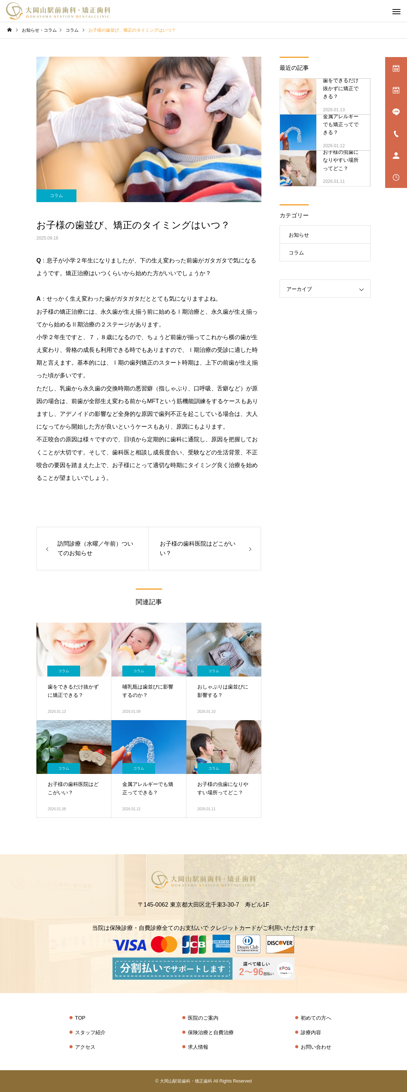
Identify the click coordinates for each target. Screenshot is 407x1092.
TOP (80, 1018)
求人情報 (198, 1047)
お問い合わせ (316, 1047)
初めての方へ (316, 1018)
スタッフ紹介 (90, 1032)
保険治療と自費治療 (211, 1032)
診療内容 (311, 1032)
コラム (56, 195)
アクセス (85, 1047)
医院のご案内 (203, 1018)
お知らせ (299, 235)
